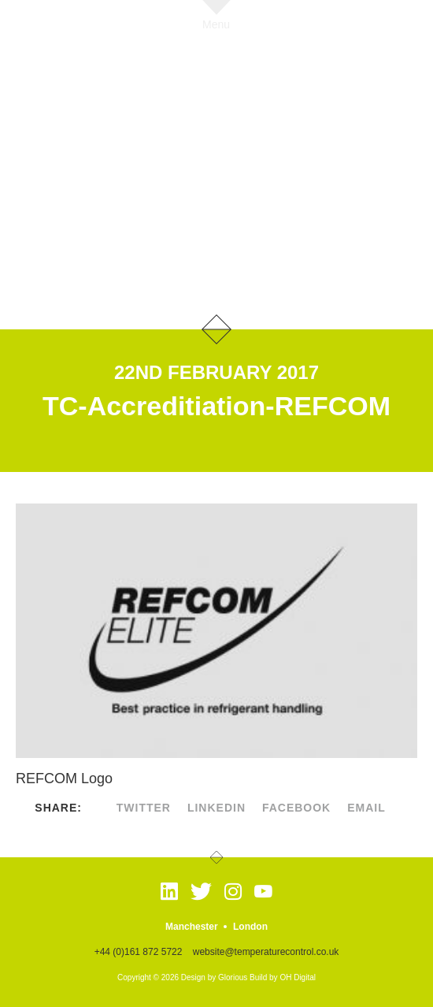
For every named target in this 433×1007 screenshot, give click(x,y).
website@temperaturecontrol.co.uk (266, 951)
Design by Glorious (214, 977)
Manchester (191, 926)
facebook (296, 807)
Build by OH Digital (283, 977)
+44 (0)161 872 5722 (138, 951)
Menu (216, 24)
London (250, 926)
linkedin (216, 807)
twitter (144, 807)
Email (366, 807)
